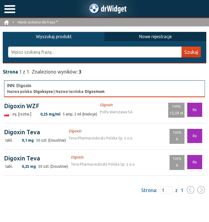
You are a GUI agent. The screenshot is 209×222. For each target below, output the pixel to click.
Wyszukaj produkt (54, 36)
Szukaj (191, 52)
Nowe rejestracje (155, 36)
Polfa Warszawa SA (116, 112)
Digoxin (106, 105)
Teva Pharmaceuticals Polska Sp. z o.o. (101, 138)
